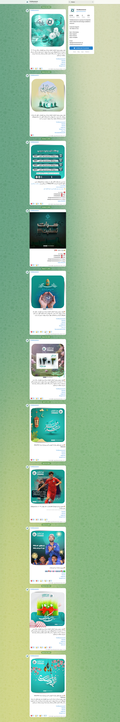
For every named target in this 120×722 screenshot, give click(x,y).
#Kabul (63, 60)
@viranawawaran (81, 11)
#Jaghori (62, 64)
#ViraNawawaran (60, 59)
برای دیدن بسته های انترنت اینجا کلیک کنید (54, 188)
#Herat (63, 62)
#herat (62, 201)
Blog (79, 51)
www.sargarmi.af (60, 187)
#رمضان (63, 131)
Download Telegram (81, 48)
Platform (87, 51)
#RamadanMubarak (60, 132)
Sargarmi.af (62, 66)
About (74, 51)
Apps (82, 51)
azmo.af (63, 644)
